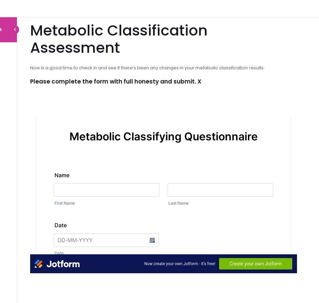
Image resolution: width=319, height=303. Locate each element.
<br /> (163, 182)
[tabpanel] (163, 170)
